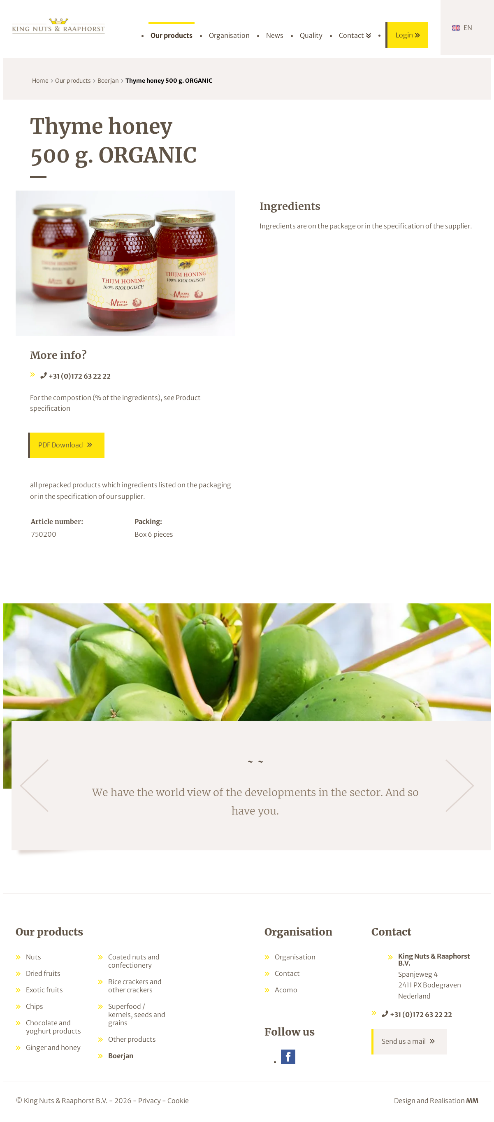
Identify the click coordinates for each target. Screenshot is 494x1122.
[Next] (459, 785)
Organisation (295, 957)
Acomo (286, 990)
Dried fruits (43, 973)
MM (472, 1100)
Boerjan (108, 80)
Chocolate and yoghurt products (53, 1027)
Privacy (149, 1100)
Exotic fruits (44, 990)
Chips (34, 1006)
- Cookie (175, 1100)
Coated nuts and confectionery (134, 961)
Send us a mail (404, 1042)
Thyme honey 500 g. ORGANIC (168, 80)
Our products (73, 80)
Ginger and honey (53, 1047)
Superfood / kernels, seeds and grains (136, 1014)
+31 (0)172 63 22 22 (80, 376)
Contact (287, 973)
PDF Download (60, 445)
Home (40, 80)
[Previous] (34, 785)
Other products (132, 1039)
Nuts (33, 957)
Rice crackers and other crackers (135, 986)
